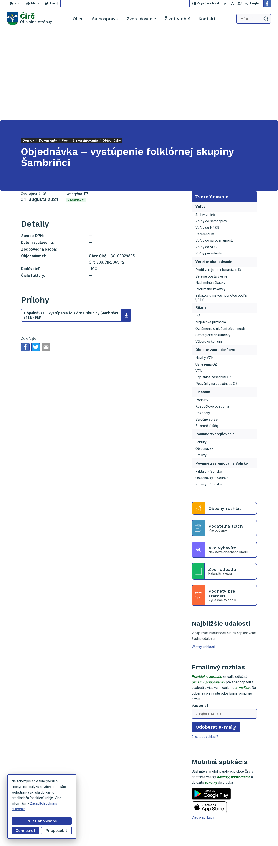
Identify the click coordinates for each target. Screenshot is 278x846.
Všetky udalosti (203, 557)
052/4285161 (250, 805)
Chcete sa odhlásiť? (205, 647)
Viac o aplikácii (203, 728)
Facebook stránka (253, 815)
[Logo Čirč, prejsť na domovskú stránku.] (29, 18)
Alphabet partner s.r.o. (155, 834)
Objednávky (76, 110)
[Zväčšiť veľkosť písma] (239, 3)
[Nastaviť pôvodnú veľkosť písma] (232, 3)
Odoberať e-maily (216, 637)
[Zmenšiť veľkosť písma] (225, 3)
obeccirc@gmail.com (255, 810)
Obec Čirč (208, 834)
